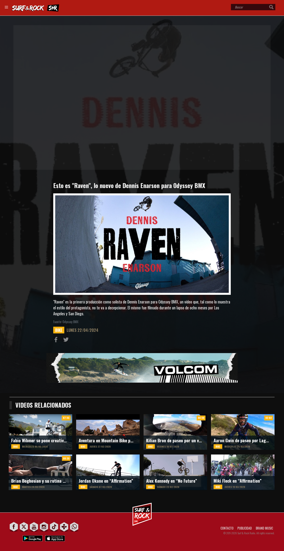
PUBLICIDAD (244, 528)
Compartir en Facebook (56, 340)
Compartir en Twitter (66, 340)
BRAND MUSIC (264, 528)
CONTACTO (227, 528)
